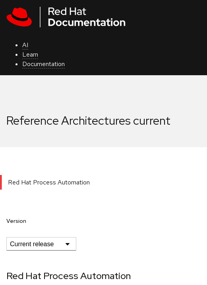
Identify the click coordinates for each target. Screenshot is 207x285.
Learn (30, 54)
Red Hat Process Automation (49, 182)
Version (16, 220)
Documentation (43, 64)
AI (25, 45)
